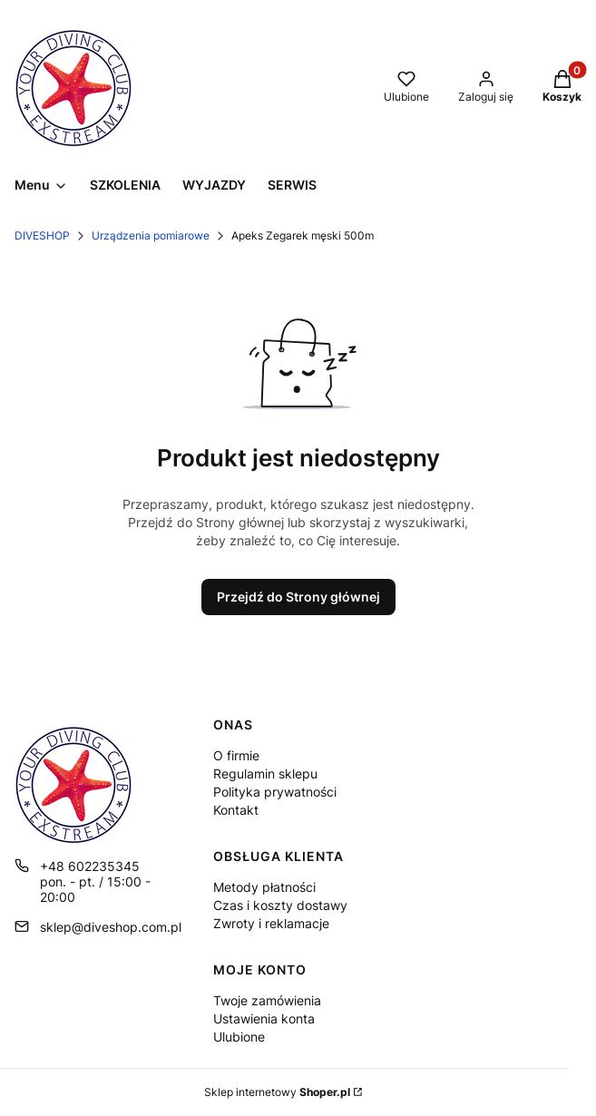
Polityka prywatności (275, 791)
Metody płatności (264, 887)
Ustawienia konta (264, 1018)
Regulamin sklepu (265, 773)
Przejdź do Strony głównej (298, 596)
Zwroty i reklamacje (271, 923)
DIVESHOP (42, 235)
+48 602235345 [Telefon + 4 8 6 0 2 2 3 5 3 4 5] (90, 866)
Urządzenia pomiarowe (151, 235)
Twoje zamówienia (267, 1000)
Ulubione (239, 1036)
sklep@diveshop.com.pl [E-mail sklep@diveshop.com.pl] (110, 927)
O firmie (236, 755)
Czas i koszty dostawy (280, 905)
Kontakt (236, 809)
